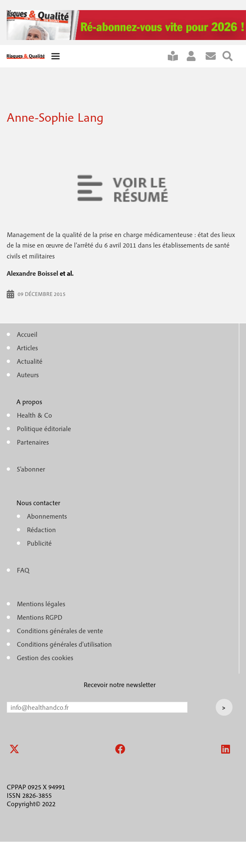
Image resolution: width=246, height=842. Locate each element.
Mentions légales (41, 604)
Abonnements (47, 516)
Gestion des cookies (45, 657)
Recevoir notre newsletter (120, 684)
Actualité (29, 361)
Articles (27, 348)
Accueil (27, 334)
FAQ (23, 570)
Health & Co (34, 415)
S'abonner (176, 56)
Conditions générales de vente (60, 630)
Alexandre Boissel (32, 273)
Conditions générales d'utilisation (64, 644)
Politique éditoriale (44, 428)
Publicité (39, 543)
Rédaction (41, 529)
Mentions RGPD (39, 617)
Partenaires (33, 442)
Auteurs (28, 374)
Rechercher (230, 56)
